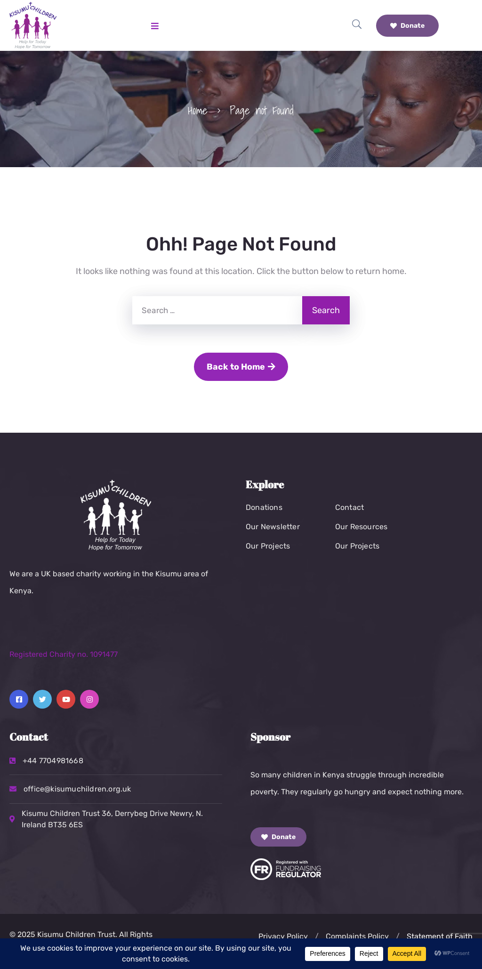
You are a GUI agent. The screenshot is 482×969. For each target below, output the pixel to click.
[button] (317, 936)
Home (198, 110)
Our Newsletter (273, 526)
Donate (407, 26)
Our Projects (268, 545)
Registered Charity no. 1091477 (63, 654)
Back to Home (241, 367)
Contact (349, 507)
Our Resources (361, 526)
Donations (264, 507)
